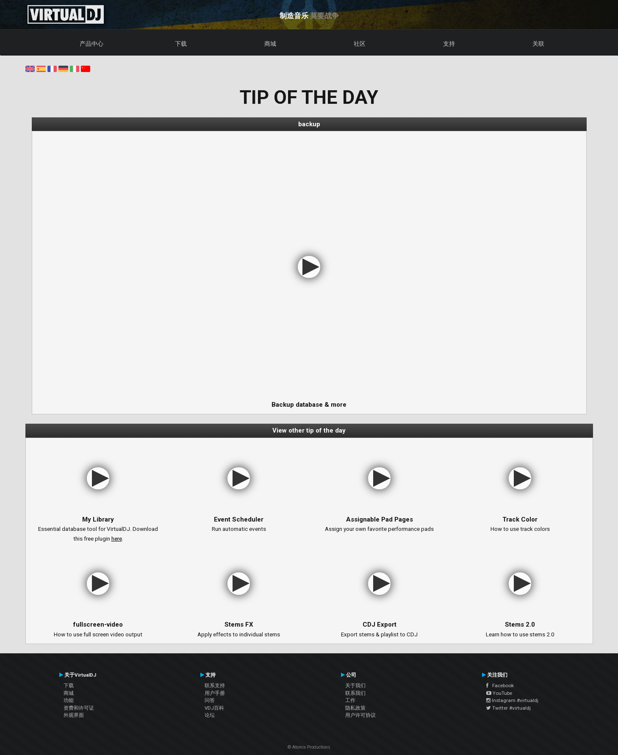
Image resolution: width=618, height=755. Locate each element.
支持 (449, 43)
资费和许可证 (79, 708)
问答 (210, 700)
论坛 (210, 715)
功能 (69, 700)
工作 (350, 700)
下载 (181, 43)
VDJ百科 (214, 708)
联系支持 (215, 685)
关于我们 (355, 685)
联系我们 (355, 693)
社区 (360, 43)
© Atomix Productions (309, 747)
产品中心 (91, 43)
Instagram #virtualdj (512, 700)
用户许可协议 (360, 715)
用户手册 (215, 693)
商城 (270, 43)
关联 (538, 43)
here (116, 538)
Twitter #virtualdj (508, 708)
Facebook (500, 685)
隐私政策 (355, 708)
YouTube (499, 693)
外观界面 (74, 715)
